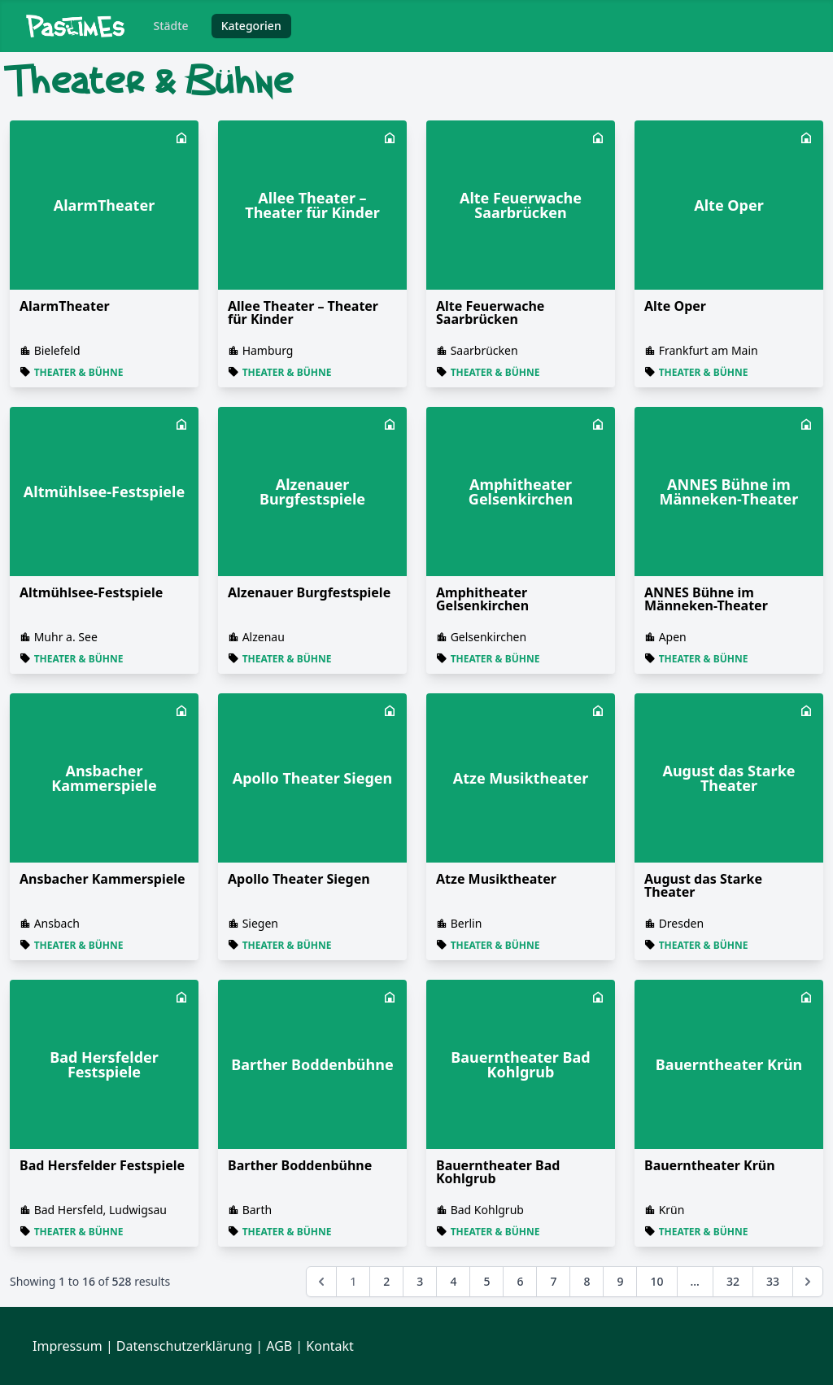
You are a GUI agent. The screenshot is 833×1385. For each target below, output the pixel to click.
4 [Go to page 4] (453, 1281)
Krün (672, 1209)
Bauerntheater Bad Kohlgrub (498, 1171)
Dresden (681, 923)
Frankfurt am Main (708, 350)
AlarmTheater (65, 306)
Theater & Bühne (79, 372)
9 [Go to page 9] (620, 1281)
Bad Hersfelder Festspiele (102, 1165)
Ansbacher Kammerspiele (102, 879)
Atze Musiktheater (496, 879)
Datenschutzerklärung (184, 1346)
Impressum (67, 1346)
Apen (673, 636)
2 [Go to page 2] (386, 1281)
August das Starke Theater (703, 885)
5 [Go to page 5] (486, 1281)
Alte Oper (675, 306)
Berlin (466, 923)
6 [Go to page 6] (520, 1281)
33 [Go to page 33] (772, 1281)
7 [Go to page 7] (553, 1281)
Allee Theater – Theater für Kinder (303, 312)
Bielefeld (57, 350)
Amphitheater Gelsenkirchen (482, 598)
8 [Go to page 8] (586, 1281)
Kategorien (251, 25)
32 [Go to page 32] (732, 1281)
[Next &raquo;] (807, 1281)
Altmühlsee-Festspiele (91, 592)
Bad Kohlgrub (487, 1209)
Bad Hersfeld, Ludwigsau (100, 1209)
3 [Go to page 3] (419, 1281)
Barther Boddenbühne (300, 1165)
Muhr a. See (66, 636)
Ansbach (57, 923)
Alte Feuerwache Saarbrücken (490, 312)
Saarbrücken (484, 350)
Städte (171, 25)
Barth (257, 1209)
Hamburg (268, 350)
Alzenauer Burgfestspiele (309, 592)
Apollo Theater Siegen (299, 879)
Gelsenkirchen (488, 636)
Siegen (260, 923)
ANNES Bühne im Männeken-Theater (706, 598)
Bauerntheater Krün (709, 1165)
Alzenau (263, 636)
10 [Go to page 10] (656, 1281)
